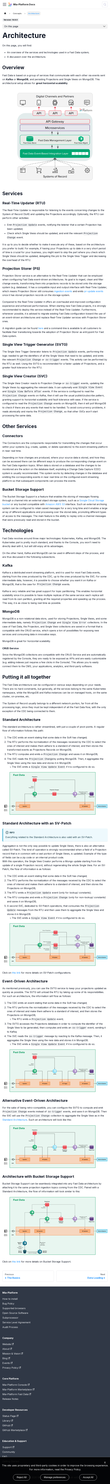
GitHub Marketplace (14, 1430)
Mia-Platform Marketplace (18, 1389)
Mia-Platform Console (16, 1384)
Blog (6, 1358)
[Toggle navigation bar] (4, 4)
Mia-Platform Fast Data (16, 1394)
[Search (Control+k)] (105, 4)
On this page (11, 26)
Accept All (88, 1477)
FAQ (4, 1456)
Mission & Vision (12, 1353)
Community (8, 1451)
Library (7, 1420)
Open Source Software (15, 1313)
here (40, 328)
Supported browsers (14, 1308)
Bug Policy (8, 1303)
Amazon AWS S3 (55, 504)
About (7, 1348)
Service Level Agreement (16, 1322)
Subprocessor (10, 1317)
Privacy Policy (11, 1367)
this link (16, 972)
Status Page (10, 1416)
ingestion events (63, 291)
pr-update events (93, 291)
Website (8, 1344)
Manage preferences (55, 1477)
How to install (10, 1298)
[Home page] (5, 13)
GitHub (7, 1425)
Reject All (22, 1477)
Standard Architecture (14, 1119)
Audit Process (10, 1327)
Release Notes (10, 1398)
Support (8, 1447)
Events (7, 1363)
